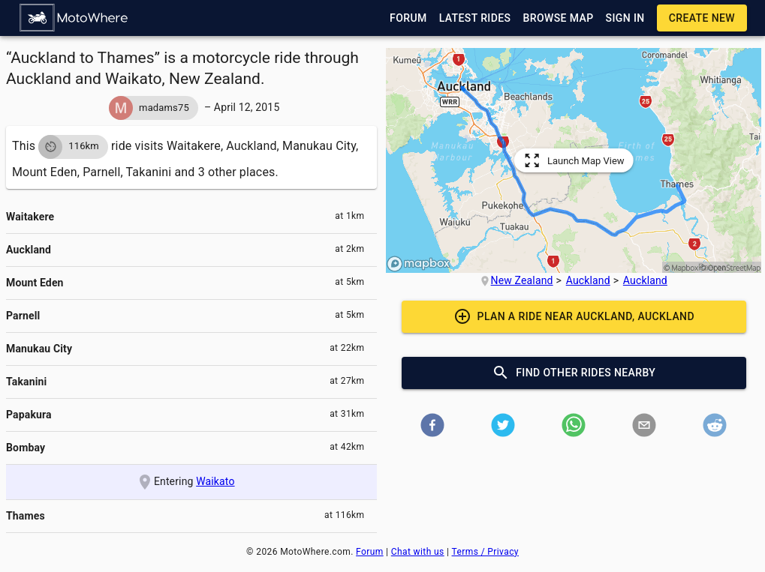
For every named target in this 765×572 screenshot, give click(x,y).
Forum (370, 552)
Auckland (588, 280)
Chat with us (417, 552)
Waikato (215, 481)
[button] (74, 18)
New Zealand (522, 280)
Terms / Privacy (485, 552)
